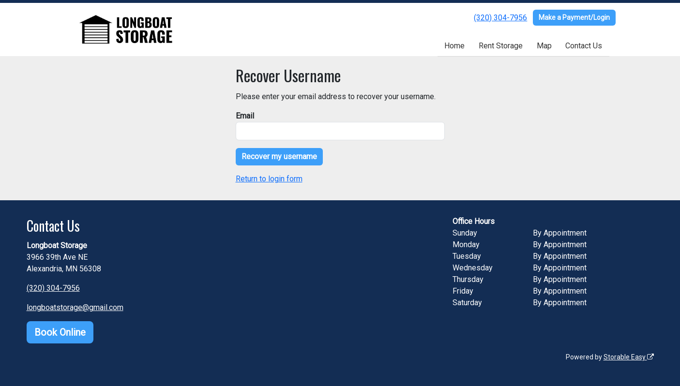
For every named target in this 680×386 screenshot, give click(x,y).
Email (245, 115)
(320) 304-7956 (500, 17)
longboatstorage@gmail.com (75, 307)
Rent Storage (501, 45)
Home (454, 45)
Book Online (60, 332)
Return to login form (269, 178)
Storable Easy (629, 357)
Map (544, 45)
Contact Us (583, 45)
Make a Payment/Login (574, 17)
